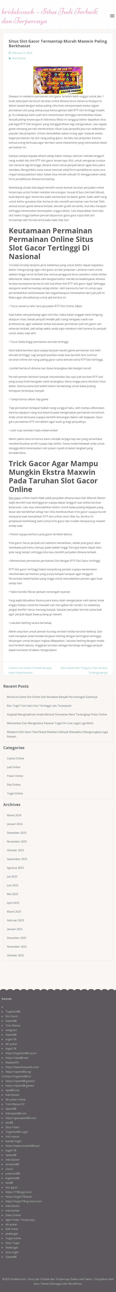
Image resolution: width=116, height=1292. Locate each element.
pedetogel (11, 1233)
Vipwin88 (11, 1021)
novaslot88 (12, 1164)
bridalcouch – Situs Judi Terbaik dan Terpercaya (50, 15)
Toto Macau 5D (15, 1104)
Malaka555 (12, 1062)
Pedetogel (11, 1247)
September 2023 (17, 859)
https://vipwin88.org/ (18, 1072)
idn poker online (15, 1099)
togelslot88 (12, 1178)
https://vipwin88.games (19, 1085)
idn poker (11, 1044)
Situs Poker (12, 1127)
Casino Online (15, 758)
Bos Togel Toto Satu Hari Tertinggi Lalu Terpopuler (39, 705)
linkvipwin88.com (15, 1113)
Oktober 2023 (15, 850)
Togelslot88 (12, 1011)
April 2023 (13, 903)
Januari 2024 (14, 824)
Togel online (13, 1238)
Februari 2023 (15, 920)
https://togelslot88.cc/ (17, 1076)
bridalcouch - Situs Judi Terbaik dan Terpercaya (40, 1279)
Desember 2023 (16, 833)
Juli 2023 (12, 876)
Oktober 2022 (15, 955)
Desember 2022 (16, 938)
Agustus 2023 (15, 868)
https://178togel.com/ (18, 1192)
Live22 (9, 1169)
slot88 (9, 1122)
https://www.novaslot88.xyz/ (22, 1146)
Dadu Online (13, 1215)
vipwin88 (10, 1109)
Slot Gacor (11, 1016)
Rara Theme (42, 1284)
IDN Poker (11, 1229)
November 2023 (17, 841)
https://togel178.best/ (18, 1196)
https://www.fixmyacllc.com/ (22, 1067)
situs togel (11, 1252)
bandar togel (13, 1141)
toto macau (12, 1136)
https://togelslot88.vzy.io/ (21, 1053)
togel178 (10, 1039)
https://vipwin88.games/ (20, 1081)
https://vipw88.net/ (17, 1058)
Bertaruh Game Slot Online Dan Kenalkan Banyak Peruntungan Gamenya (52, 697)
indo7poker (12, 1095)
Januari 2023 (14, 929)
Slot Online (19, 58)
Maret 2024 (14, 815)
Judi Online (13, 767)
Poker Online (15, 776)
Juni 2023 (12, 885)
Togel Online (15, 793)
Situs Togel (12, 1243)
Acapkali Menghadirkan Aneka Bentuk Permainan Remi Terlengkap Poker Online (57, 714)
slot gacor (11, 1187)
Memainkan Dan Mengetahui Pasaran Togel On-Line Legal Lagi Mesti (50, 723)
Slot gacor (15, 498)
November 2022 (17, 946)
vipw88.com (12, 1090)
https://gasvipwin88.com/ (20, 1118)
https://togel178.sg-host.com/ (23, 1201)
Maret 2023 (14, 911)
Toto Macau (12, 1025)
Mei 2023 (12, 894)
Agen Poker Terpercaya (20, 1220)
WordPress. (75, 1284)
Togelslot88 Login (16, 1132)
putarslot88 (12, 1173)
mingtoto (11, 1030)
